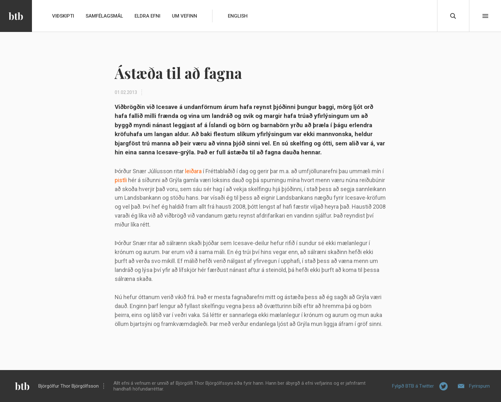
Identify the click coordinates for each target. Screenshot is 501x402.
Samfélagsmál (104, 16)
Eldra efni (147, 16)
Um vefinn (184, 16)
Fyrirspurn (479, 386)
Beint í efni (485, 16)
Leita (453, 16)
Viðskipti (63, 16)
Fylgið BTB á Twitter (413, 386)
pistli (121, 180)
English (238, 16)
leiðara (193, 171)
